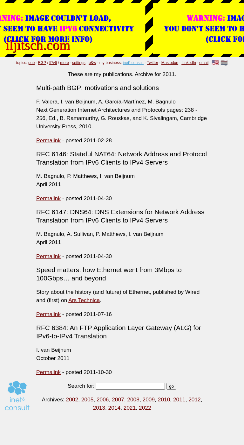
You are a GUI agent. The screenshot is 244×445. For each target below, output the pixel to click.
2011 (179, 399)
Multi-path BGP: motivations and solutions (97, 87)
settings (78, 62)
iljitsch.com (37, 45)
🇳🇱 (224, 63)
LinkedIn (188, 62)
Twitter (152, 62)
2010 (164, 399)
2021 (130, 408)
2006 (103, 399)
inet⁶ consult (133, 62)
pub (31, 62)
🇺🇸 (215, 63)
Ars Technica (84, 300)
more (64, 62)
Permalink (48, 140)
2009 (149, 399)
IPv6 (53, 62)
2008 (133, 399)
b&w (92, 62)
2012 (194, 399)
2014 (114, 408)
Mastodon (169, 62)
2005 (87, 399)
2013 (99, 408)
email (203, 62)
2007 (118, 399)
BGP (42, 62)
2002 (72, 399)
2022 (145, 408)
